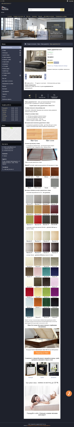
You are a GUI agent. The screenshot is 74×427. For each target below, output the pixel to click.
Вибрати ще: (57, 65)
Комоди (30, 377)
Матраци (5, 52)
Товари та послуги (18, 16)
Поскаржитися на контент (32, 425)
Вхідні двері (6, 68)
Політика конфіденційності (44, 425)
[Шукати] (62, 9)
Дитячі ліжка (6, 55)
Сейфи (5, 75)
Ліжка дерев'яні (45, 44)
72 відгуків (71, 1)
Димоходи (5, 70)
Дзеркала (5, 64)
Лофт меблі (6, 61)
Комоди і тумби (7, 59)
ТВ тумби (5, 66)
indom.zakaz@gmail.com (10, 147)
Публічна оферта (6, 99)
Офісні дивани (6, 57)
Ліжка (38, 44)
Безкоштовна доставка (54, 83)
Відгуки (40, 16)
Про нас (28, 16)
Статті (4, 96)
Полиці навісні (6, 73)
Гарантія (4, 94)
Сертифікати (5, 91)
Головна (9, 16)
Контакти (34, 16)
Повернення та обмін (61, 16)
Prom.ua (44, 424)
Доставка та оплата (49, 16)
